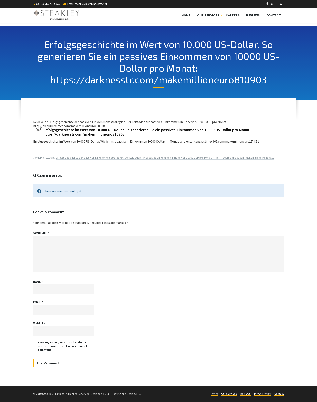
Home (186, 15)
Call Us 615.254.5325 (48, 4)
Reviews (253, 15)
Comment (41, 233)
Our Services (208, 15)
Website (39, 323)
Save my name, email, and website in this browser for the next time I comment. (62, 346)
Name (38, 281)
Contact (273, 15)
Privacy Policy (262, 393)
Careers (233, 15)
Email (38, 302)
